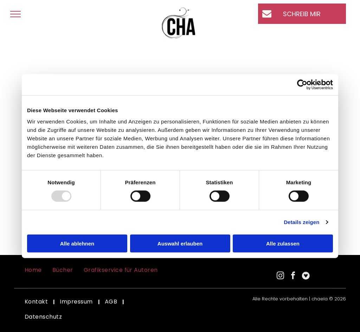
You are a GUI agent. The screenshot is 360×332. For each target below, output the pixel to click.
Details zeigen (301, 222)
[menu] (15, 14)
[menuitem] (33, 270)
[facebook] (293, 276)
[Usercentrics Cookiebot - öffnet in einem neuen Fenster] (302, 84)
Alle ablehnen (77, 243)
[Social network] (305, 276)
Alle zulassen (283, 243)
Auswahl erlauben (180, 243)
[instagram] (280, 276)
